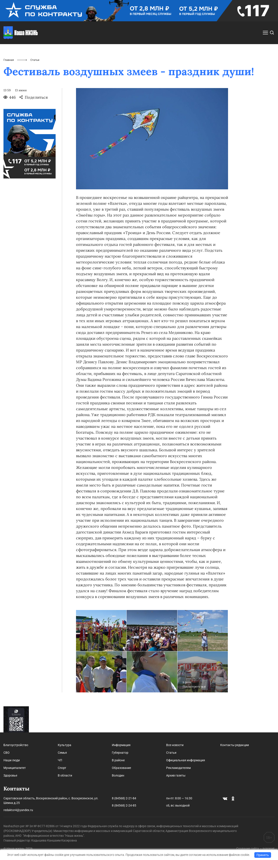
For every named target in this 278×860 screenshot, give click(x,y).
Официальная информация (185, 760)
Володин (118, 775)
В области (65, 775)
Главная (8, 60)
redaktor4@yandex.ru (18, 810)
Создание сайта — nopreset (255, 848)
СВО (6, 752)
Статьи (171, 752)
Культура (64, 745)
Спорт (62, 768)
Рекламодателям (178, 768)
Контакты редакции (234, 745)
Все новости (175, 745)
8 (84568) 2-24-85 (124, 805)
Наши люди (11, 760)
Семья (62, 752)
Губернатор (120, 752)
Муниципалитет (14, 768)
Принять (262, 855)
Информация (121, 745)
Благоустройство (15, 745)
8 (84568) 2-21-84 (124, 798)
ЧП (60, 760)
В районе (118, 760)
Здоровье (10, 775)
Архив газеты (175, 775)
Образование (121, 768)
